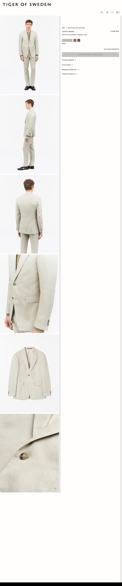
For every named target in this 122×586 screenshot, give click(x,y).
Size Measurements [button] (111, 49)
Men (63, 28)
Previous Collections (76, 28)
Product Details (68, 60)
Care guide (66, 65)
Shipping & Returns (69, 69)
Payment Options (68, 74)
